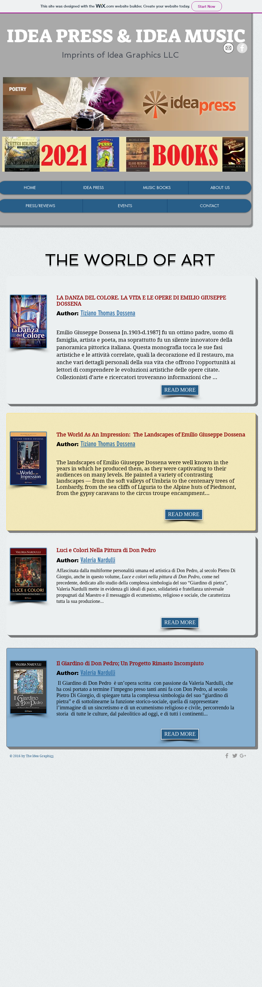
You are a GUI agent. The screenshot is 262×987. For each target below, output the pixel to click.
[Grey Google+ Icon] (243, 755)
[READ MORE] (180, 390)
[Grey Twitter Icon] (235, 755)
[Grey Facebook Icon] (227, 755)
